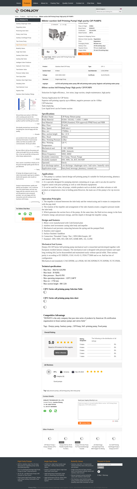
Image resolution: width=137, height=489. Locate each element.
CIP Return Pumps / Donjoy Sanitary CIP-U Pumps (50, 446)
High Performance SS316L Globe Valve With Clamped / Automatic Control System (55, 479)
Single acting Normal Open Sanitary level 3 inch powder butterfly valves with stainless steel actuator (82, 471)
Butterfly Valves (20, 48)
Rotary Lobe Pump (21, 34)
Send (100, 467)
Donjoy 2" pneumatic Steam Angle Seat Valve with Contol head (55, 470)
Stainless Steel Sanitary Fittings (25, 94)
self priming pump (64, 390)
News (99, 3)
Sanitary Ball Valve (21, 59)
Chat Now (90, 3)
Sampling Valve (20, 83)
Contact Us (80, 3)
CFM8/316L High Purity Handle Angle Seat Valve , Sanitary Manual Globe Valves (55, 465)
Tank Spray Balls (21, 76)
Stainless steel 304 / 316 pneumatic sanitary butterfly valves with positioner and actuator (82, 465)
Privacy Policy (32, 487)
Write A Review (60, 353)
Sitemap (105, 475)
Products (27, 3)
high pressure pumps (53, 390)
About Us (44, 3)
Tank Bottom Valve (21, 69)
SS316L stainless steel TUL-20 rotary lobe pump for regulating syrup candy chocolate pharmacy (28, 465)
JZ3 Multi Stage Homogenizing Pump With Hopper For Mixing (98, 446)
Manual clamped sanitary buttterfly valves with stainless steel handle (81, 476)
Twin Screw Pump (21, 41)
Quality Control (68, 3)
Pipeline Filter (20, 90)
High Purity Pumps (32, 16)
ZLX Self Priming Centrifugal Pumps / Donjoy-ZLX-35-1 (114, 446)
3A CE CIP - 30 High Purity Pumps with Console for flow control (28, 474)
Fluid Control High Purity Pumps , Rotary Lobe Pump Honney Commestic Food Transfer (29, 479)
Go (120, 11)
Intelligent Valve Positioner (23, 62)
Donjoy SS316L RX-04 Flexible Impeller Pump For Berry (65, 446)
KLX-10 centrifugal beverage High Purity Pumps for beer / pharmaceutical (29, 470)
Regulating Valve (21, 27)
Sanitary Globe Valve (22, 55)
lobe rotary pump (75, 390)
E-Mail (99, 475)
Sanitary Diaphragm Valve (23, 23)
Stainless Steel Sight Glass (24, 80)
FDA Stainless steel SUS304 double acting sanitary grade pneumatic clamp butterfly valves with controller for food (82, 480)
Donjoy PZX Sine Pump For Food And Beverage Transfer (82, 446)
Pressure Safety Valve (22, 73)
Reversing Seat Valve (22, 31)
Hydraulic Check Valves (23, 66)
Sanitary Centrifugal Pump (23, 38)
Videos (35, 3)
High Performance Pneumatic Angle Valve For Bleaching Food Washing (54, 474)
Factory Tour (55, 3)
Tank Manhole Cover (22, 87)
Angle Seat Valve (21, 52)
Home (18, 3)
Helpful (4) (60, 376)
